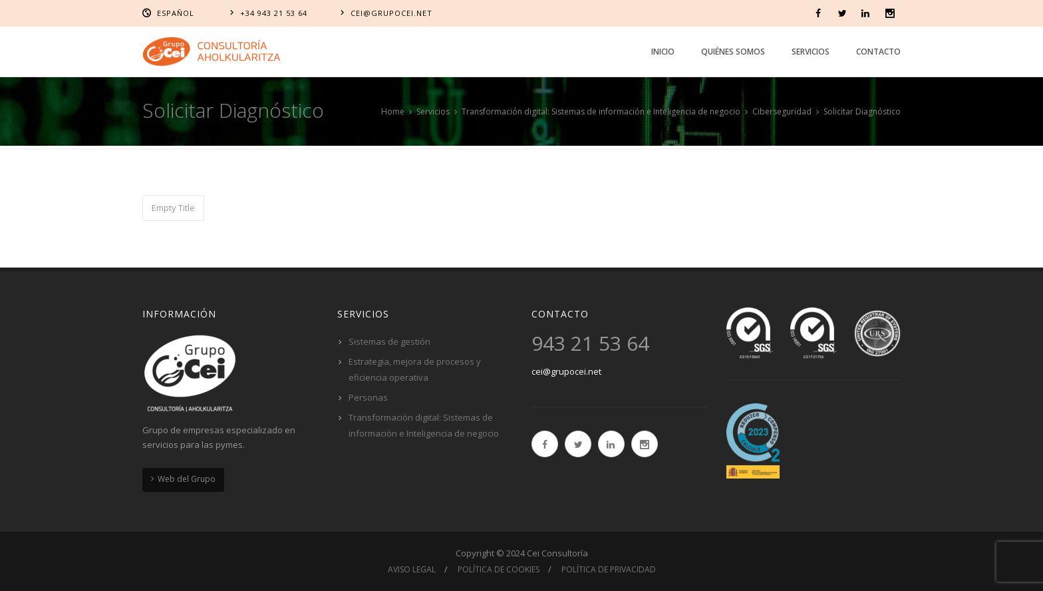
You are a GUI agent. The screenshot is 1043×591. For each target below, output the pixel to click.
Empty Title (173, 208)
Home (392, 111)
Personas (368, 397)
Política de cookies (498, 569)
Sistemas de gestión (389, 341)
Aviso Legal (412, 569)
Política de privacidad (608, 569)
